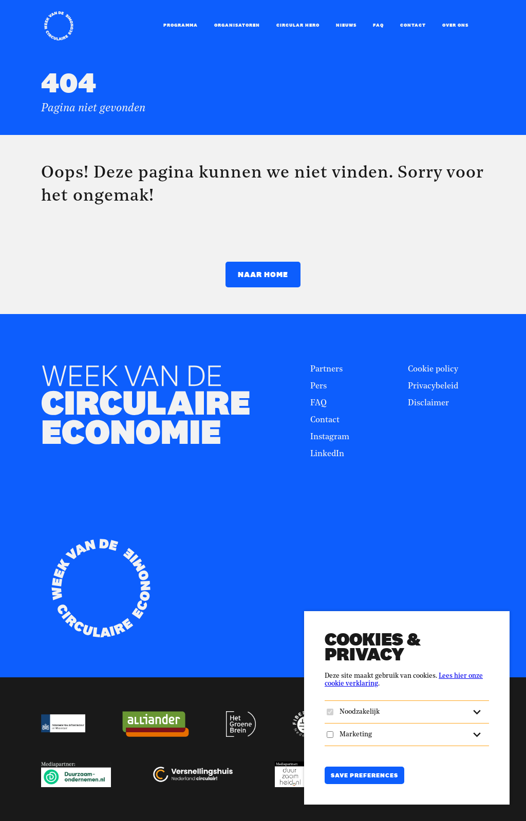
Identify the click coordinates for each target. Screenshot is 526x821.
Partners (326, 369)
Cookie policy (433, 369)
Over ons (455, 25)
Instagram (329, 437)
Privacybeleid (433, 386)
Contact (413, 25)
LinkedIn (327, 454)
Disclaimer (428, 403)
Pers (318, 386)
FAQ (378, 25)
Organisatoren (237, 25)
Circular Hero (298, 25)
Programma (180, 25)
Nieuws (346, 25)
